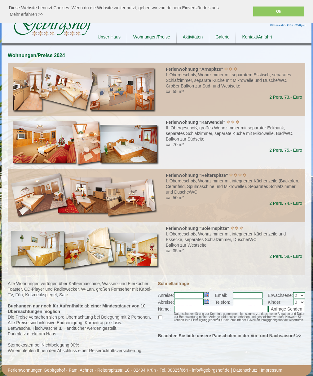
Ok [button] (278, 11)
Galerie (222, 36)
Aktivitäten (193, 36)
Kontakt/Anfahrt (257, 36)
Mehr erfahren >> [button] (26, 14)
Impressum (271, 370)
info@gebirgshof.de (211, 370)
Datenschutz (245, 370)
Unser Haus (109, 36)
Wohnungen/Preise (151, 36)
